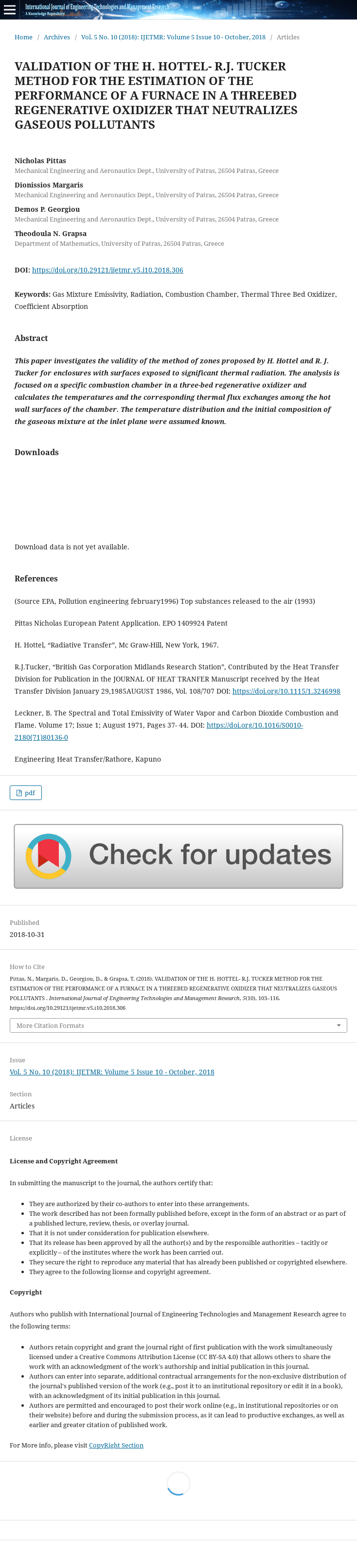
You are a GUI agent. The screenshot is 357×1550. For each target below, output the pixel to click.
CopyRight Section (116, 1445)
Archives (57, 37)
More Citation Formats (50, 1025)
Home (24, 37)
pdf (29, 792)
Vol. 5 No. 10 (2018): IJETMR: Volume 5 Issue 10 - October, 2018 (173, 37)
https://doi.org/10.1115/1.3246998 (286, 691)
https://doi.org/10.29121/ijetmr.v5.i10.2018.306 (107, 269)
